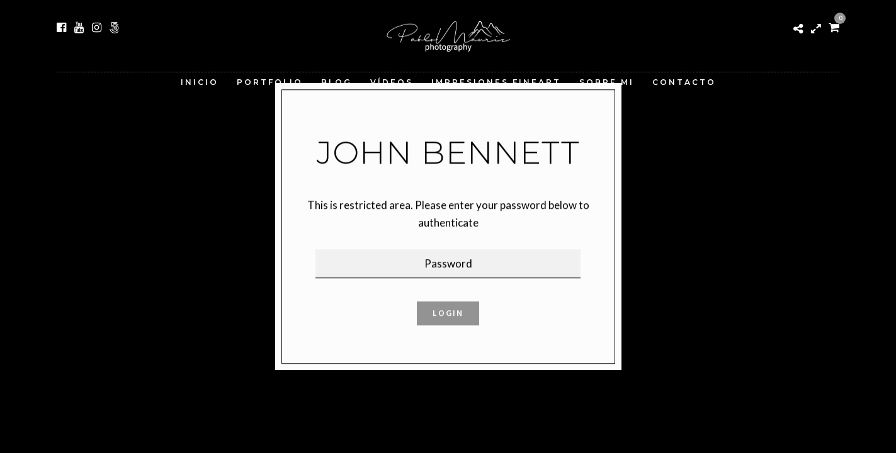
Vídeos (391, 82)
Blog (336, 82)
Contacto (684, 82)
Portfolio (270, 82)
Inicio (199, 82)
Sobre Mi (606, 82)
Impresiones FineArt (496, 82)
